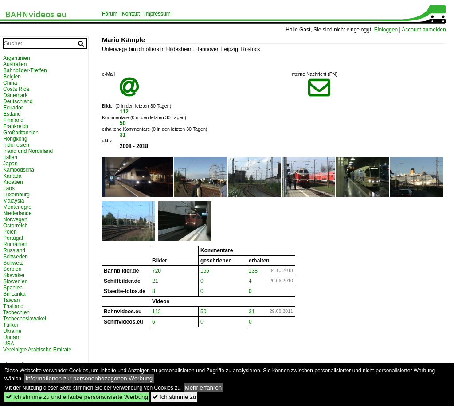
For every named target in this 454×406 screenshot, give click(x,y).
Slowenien (15, 281)
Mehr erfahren (203, 387)
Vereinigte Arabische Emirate (37, 350)
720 (156, 271)
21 (155, 281)
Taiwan (11, 300)
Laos (9, 188)
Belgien (12, 77)
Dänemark (15, 95)
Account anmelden (424, 30)
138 (253, 271)
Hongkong (15, 139)
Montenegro (17, 207)
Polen (10, 232)
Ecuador (13, 108)
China (10, 83)
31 (122, 135)
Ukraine (12, 331)
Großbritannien (21, 132)
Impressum (157, 14)
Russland (14, 250)
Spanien (13, 288)
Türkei (10, 325)
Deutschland (18, 101)
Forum (109, 14)
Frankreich (15, 126)
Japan (10, 163)
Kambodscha (18, 170)
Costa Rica (16, 89)
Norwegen (15, 219)
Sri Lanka (14, 294)
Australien (15, 64)
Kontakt (131, 14)
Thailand (13, 306)
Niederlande (17, 213)
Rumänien (15, 244)
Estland (12, 114)
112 (124, 112)
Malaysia (13, 201)
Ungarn (11, 337)
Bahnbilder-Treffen (25, 70)
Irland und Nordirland (28, 151)
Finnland (13, 120)
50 (122, 123)
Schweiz (13, 263)
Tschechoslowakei (24, 319)
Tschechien (16, 312)
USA (8, 343)
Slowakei (13, 275)
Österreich (15, 226)
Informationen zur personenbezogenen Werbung (89, 378)
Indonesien (16, 145)
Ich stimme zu (174, 397)
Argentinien (16, 58)
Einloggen (386, 30)
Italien (10, 157)
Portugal (13, 238)
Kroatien (13, 182)
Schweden (15, 257)
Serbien (12, 269)
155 (204, 271)
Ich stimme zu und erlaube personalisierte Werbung (77, 397)
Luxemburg (16, 194)
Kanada (12, 176)
